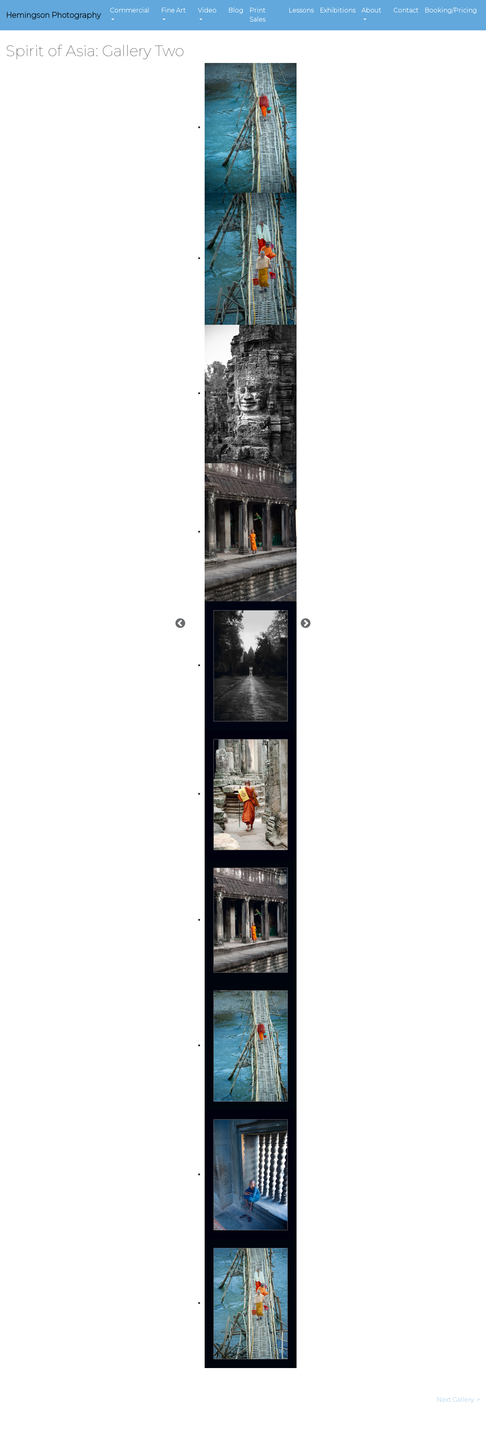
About (371, 10)
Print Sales (257, 15)
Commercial (129, 10)
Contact (405, 10)
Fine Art (173, 10)
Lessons (301, 10)
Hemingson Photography (53, 15)
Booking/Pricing (450, 10)
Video (207, 10)
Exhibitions (337, 10)
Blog (235, 10)
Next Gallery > (458, 1399)
